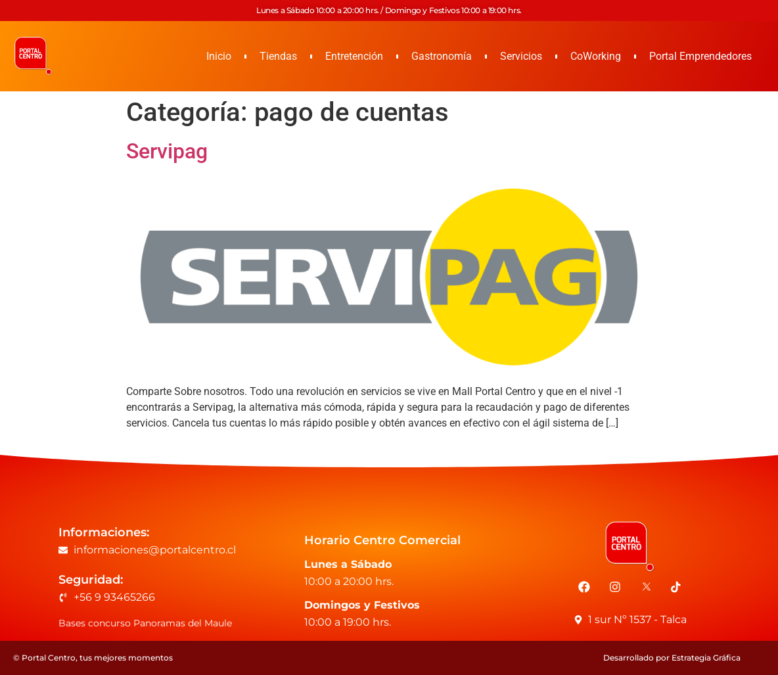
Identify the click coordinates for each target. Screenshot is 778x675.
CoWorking (595, 56)
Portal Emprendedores (700, 56)
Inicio (218, 56)
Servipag (167, 151)
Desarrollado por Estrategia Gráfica (672, 658)
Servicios (521, 56)
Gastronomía (441, 56)
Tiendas (278, 56)
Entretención (354, 56)
